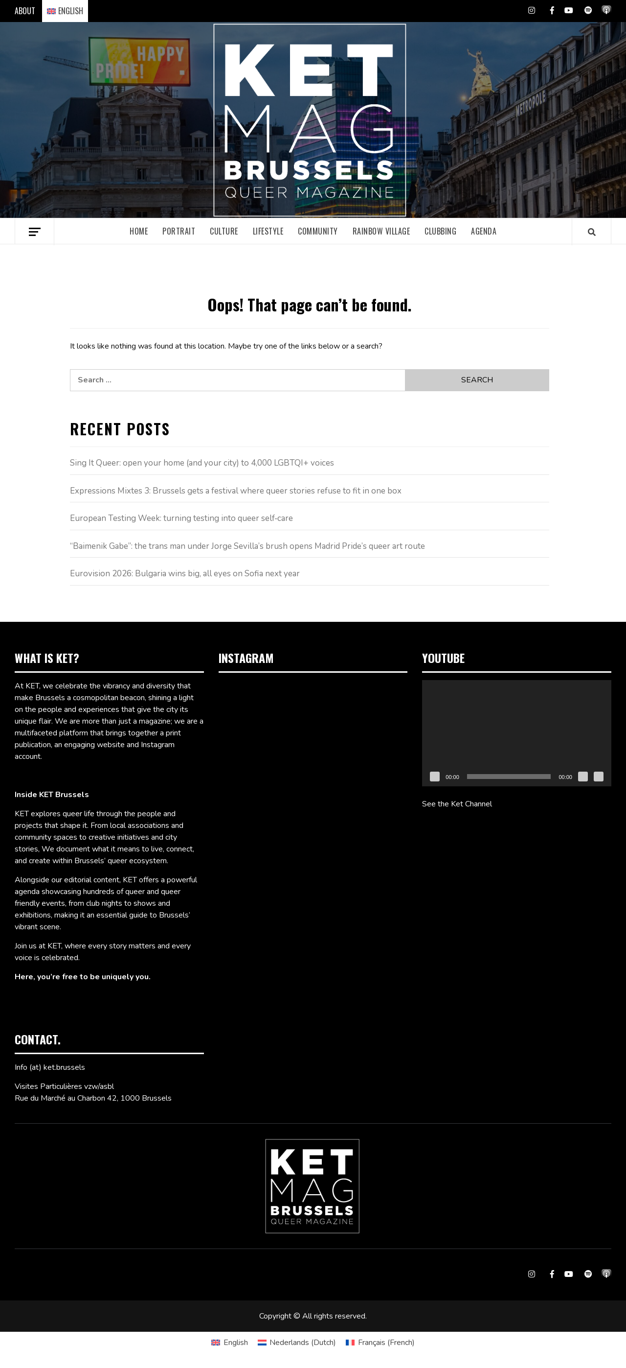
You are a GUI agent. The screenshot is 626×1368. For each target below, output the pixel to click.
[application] (516, 733)
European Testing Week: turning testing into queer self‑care (181, 518)
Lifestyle (268, 231)
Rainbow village (381, 231)
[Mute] (583, 776)
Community (318, 231)
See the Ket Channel (457, 804)
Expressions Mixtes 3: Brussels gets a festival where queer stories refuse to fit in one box (236, 490)
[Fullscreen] (599, 776)
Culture (224, 231)
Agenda (483, 231)
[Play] (435, 776)
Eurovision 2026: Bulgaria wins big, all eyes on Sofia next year (185, 573)
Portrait (178, 231)
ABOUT (25, 11)
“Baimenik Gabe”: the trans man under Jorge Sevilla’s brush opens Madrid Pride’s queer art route (247, 546)
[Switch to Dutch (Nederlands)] (297, 1342)
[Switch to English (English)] (229, 1342)
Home (139, 231)
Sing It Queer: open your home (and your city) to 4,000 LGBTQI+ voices (202, 463)
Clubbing (440, 231)
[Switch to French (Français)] (380, 1342)
